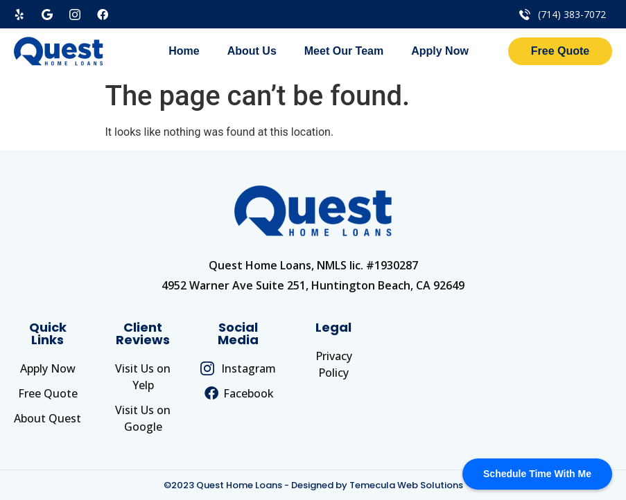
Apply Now (440, 51)
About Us (252, 51)
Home (183, 51)
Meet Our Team (343, 51)
